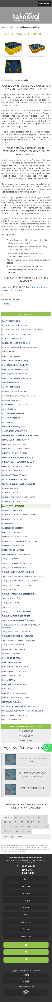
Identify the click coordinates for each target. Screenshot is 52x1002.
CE (22, 822)
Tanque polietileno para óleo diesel (18, 620)
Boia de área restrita (11, 675)
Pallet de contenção (11, 493)
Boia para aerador (10, 382)
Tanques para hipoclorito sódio (16, 631)
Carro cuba (7, 422)
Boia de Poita (8, 352)
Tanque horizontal (11, 603)
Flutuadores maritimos (12, 471)
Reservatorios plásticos (13, 550)
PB (41, 826)
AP (16, 826)
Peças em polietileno (11, 532)
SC (45, 817)
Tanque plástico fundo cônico (16, 616)
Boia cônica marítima (11, 658)
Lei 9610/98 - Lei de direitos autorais (13, 851)
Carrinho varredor (11, 418)
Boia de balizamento (11, 662)
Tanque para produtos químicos (16, 611)
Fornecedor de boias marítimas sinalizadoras (22, 711)
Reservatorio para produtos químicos (19, 541)
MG (21, 817)
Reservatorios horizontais (14, 545)
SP (34, 817)
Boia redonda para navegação (16, 697)
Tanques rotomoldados (13, 645)
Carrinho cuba (9, 409)
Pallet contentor (10, 488)
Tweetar (6, 303)
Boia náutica (8, 689)
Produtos (26, 893)
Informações (26, 314)
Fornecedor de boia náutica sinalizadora (21, 706)
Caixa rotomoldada (11, 400)
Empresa (26, 886)
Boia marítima (8, 680)
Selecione (8, 817)
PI (46, 826)
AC (5, 826)
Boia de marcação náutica (14, 671)
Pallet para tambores (12, 510)
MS (35, 826)
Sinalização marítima (11, 720)
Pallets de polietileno (12, 519)
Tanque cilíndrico (10, 559)
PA (45, 822)
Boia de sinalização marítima (15, 369)
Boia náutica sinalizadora (14, 693)
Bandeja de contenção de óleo (16, 343)
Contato (26, 929)
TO (28, 831)
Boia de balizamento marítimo (15, 667)
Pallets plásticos (10, 523)
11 (26, 866)
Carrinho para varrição (13, 413)
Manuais (26, 907)
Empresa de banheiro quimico (15, 440)
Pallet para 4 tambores (13, 506)
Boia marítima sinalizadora (14, 684)
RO (11, 831)
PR (39, 817)
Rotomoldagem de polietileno (16, 554)
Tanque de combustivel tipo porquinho (20, 581)
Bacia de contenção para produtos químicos (22, 330)
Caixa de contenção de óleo (14, 391)
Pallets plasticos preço (13, 528)
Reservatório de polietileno (14, 537)
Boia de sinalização (11, 356)
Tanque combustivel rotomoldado (18, 572)
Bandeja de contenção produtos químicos (21, 347)
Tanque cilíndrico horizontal (15, 567)
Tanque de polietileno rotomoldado (19, 594)
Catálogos (26, 900)
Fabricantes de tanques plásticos (17, 466)
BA (16, 822)
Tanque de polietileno (12, 589)
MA (22, 826)
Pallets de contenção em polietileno (18, 515)
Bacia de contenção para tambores (18, 334)
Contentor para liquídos (13, 427)
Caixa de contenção (11, 387)
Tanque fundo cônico (12, 598)
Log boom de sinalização (13, 649)
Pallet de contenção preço (14, 501)
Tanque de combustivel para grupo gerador (22, 576)
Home (26, 879)
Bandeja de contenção (12, 338)
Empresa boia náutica (11, 702)
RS (5, 822)
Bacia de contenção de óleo (14, 325)
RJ (16, 817)
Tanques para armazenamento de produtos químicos (21, 626)
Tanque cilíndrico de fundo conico (18, 563)
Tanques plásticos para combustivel (18, 640)
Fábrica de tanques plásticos (15, 453)
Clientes (26, 915)
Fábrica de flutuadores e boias (16, 449)
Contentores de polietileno (14, 431)
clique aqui (36, 287)
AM (38, 822)
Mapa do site (26, 936)
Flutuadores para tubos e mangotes (18, 484)
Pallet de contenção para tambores (18, 497)
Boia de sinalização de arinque (16, 360)
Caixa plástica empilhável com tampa (18, 396)
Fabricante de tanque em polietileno (18, 457)
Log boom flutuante (11, 653)
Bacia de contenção (11, 321)
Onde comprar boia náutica (14, 715)
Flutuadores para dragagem (15, 475)
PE (10, 822)
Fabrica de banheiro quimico (15, 444)
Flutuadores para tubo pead (15, 479)
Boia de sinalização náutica (14, 374)
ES (28, 817)
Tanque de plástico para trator (16, 585)
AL (10, 826)
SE (23, 831)
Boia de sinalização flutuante (15, 365)
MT (28, 826)
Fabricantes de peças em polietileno (18, 462)
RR (17, 831)
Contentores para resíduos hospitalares (20, 435)
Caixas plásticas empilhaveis (14, 404)
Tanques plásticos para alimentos (17, 636)
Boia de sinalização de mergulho (17, 378)
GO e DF (30, 822)
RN (5, 831)
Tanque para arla (10, 607)
